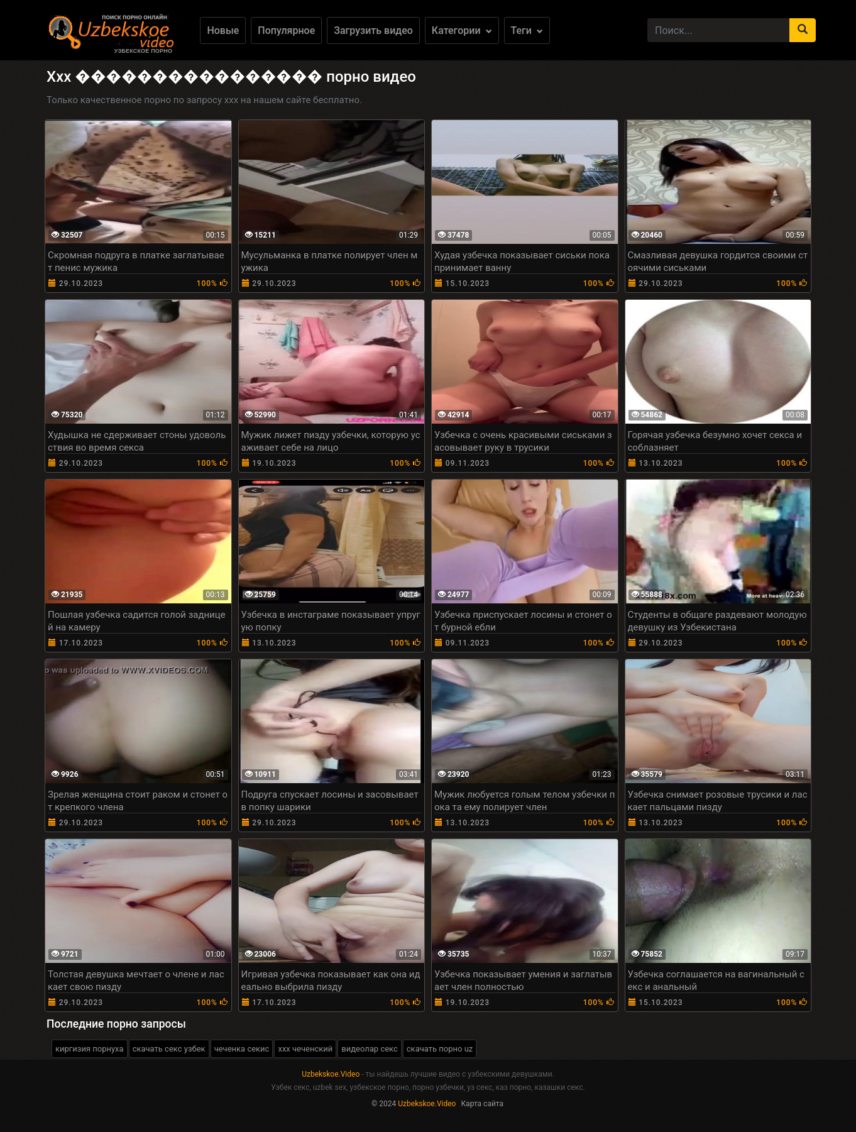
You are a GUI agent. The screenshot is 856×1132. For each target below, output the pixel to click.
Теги (527, 30)
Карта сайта (482, 1103)
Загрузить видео (373, 30)
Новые (223, 30)
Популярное (286, 30)
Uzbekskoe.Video (330, 1074)
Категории (462, 30)
